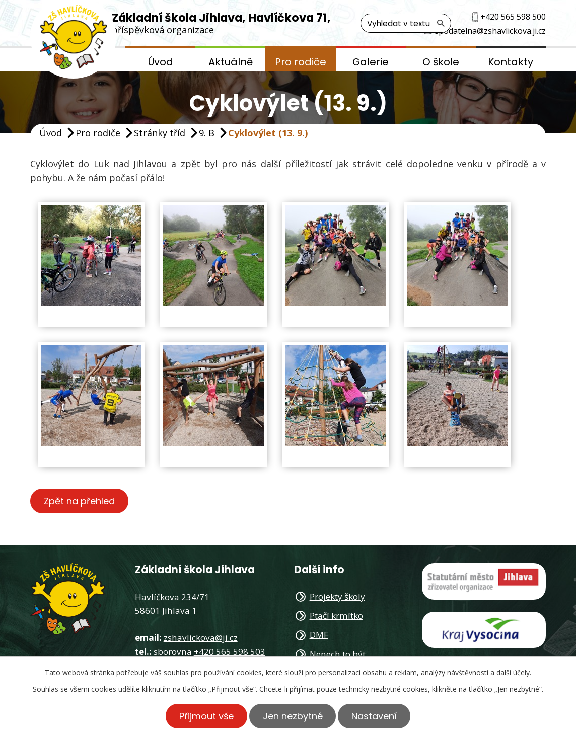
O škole (440, 62)
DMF (319, 634)
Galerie (370, 62)
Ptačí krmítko (336, 615)
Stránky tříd (159, 133)
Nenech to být (338, 654)
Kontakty (510, 62)
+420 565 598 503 (229, 651)
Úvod (160, 62)
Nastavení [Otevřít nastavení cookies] (374, 716)
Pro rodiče (300, 62)
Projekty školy (337, 596)
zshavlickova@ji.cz (201, 637)
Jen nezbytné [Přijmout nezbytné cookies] (293, 716)
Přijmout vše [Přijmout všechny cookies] (206, 716)
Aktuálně (230, 62)
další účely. (513, 672)
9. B (206, 133)
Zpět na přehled (79, 501)
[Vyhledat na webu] (406, 23)
